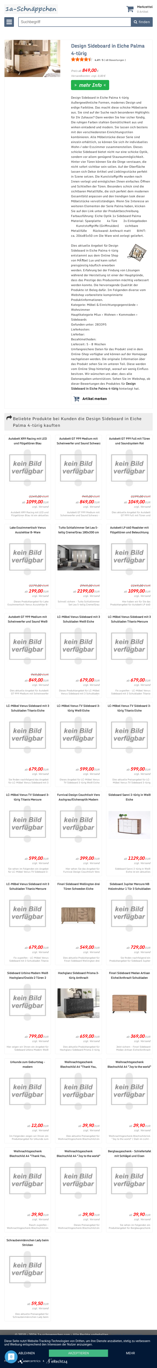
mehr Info (90, 85)
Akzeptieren (78, 1353)
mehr (130, 1353)
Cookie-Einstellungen (127, 1334)
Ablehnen (26, 1353)
